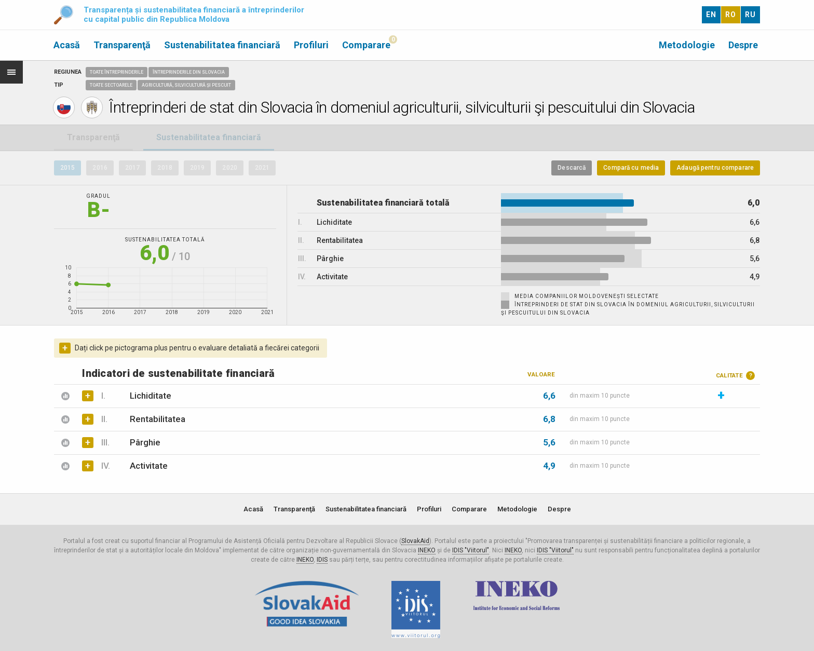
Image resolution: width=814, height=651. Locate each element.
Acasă (66, 44)
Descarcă (572, 167)
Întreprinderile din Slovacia (189, 72)
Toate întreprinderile (116, 72)
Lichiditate (136, 395)
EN (711, 14)
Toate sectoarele (111, 85)
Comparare (366, 44)
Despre (743, 44)
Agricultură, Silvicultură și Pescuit (186, 85)
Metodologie (687, 44)
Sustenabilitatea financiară (222, 44)
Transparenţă (122, 44)
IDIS (322, 559)
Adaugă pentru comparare (715, 167)
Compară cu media (631, 167)
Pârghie (130, 442)
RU (750, 14)
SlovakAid (415, 541)
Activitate (134, 465)
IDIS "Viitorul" (470, 550)
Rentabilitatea (143, 419)
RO (730, 14)
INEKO (427, 550)
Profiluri (311, 44)
